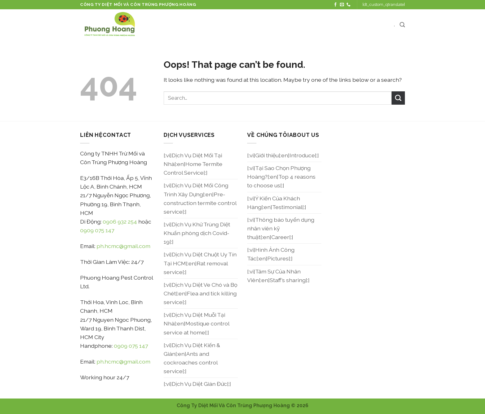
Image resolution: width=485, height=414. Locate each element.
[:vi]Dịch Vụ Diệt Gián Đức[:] (197, 384)
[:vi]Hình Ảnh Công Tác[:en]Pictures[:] (270, 254)
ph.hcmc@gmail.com (123, 246)
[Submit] (398, 98)
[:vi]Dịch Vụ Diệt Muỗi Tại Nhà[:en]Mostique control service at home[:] (196, 323)
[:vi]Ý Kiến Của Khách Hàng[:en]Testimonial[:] (276, 202)
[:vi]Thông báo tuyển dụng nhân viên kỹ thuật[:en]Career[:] (280, 228)
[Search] (402, 25)
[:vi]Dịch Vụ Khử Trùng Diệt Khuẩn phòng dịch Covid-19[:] (197, 233)
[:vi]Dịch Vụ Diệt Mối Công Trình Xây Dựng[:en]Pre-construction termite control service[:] (200, 198)
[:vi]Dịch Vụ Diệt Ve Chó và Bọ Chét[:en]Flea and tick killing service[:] (200, 293)
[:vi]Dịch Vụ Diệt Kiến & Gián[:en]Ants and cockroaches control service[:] (192, 358)
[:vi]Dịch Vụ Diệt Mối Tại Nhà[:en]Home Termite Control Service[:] (193, 164)
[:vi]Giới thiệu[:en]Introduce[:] (283, 155)
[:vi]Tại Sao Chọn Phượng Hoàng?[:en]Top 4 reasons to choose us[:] (281, 177)
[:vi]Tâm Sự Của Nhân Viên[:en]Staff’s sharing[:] (278, 275)
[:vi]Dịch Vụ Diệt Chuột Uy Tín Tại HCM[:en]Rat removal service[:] (200, 263)
